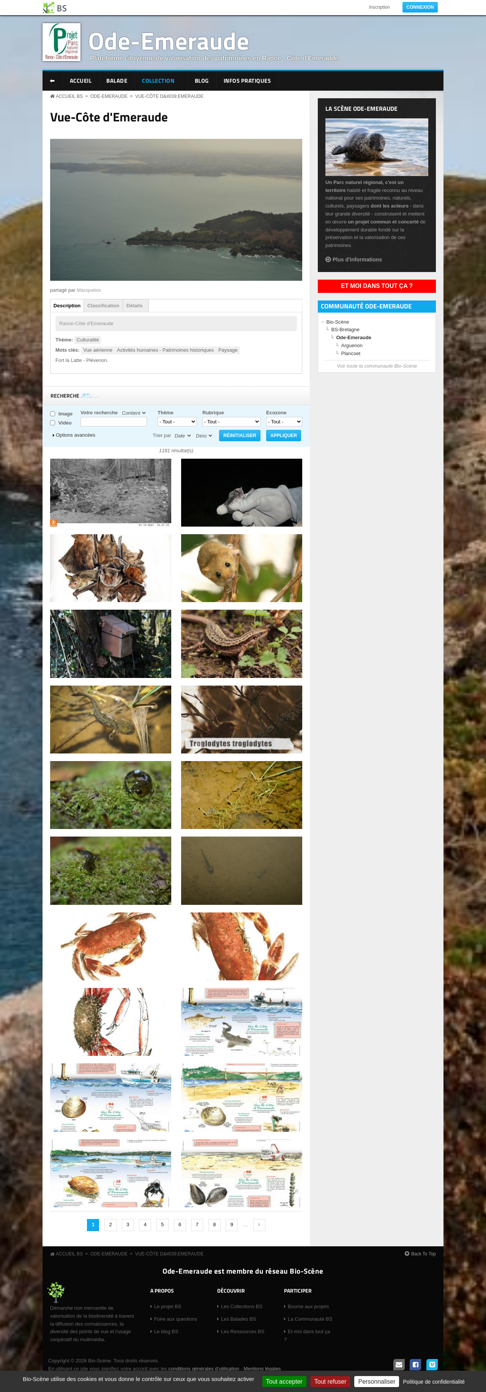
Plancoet (351, 353)
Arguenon (352, 345)
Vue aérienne (97, 350)
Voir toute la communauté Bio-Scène (377, 366)
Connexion (420, 7)
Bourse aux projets (308, 1306)
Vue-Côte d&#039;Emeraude (169, 96)
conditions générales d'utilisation (203, 1369)
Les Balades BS (238, 1319)
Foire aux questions (175, 1319)
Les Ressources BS (242, 1331)
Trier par (162, 435)
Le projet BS (167, 1306)
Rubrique (213, 412)
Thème (166, 412)
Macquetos (89, 290)
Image (65, 414)
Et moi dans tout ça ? (377, 286)
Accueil (81, 80)
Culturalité (88, 340)
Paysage (228, 350)
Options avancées (75, 435)
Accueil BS (69, 96)
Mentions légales (262, 1369)
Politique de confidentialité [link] (434, 1382)
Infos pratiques (247, 80)
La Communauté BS (310, 1319)
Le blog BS (166, 1331)
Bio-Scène (338, 322)
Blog (202, 80)
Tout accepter (284, 1381)
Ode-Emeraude (168, 40)
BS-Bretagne (345, 329)
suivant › (259, 1225)
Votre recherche (99, 412)
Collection (159, 81)
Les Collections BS (241, 1306)
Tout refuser (330, 1381)
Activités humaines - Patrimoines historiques (165, 350)
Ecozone (276, 412)
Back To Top (423, 1254)
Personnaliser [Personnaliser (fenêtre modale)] (376, 1381)
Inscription (379, 7)
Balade (116, 80)
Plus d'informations (357, 259)
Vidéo (65, 423)
